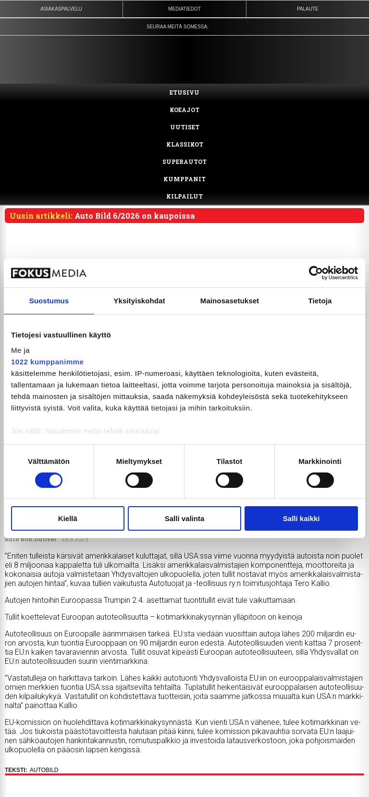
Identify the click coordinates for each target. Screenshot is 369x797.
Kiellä (67, 518)
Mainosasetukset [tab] (229, 301)
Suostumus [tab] (49, 301)
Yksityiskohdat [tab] (139, 301)
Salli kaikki (301, 518)
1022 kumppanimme (47, 361)
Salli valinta (185, 518)
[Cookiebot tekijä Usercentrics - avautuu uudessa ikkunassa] (316, 273)
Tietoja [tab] (320, 301)
